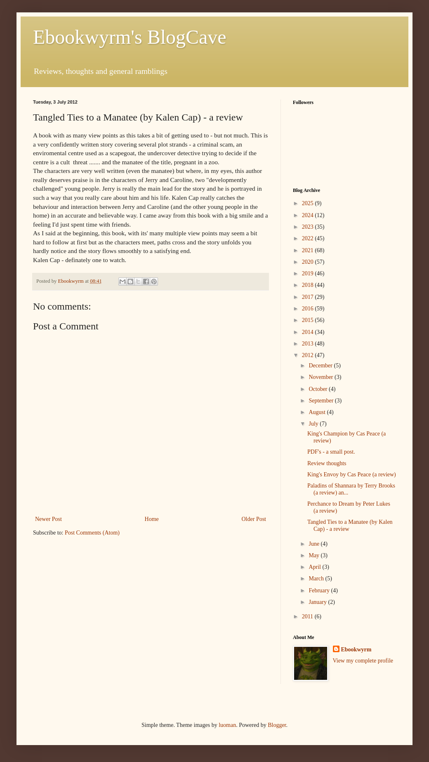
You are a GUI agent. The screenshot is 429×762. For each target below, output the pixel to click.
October (319, 389)
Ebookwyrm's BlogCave (129, 37)
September (322, 401)
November (322, 377)
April (315, 567)
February (320, 590)
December (321, 365)
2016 (308, 308)
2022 (308, 238)
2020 (308, 262)
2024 (308, 215)
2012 (308, 355)
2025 (308, 203)
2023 (308, 227)
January (318, 602)
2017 (308, 297)
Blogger (277, 725)
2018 (308, 285)
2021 (308, 250)
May (315, 555)
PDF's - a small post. (331, 452)
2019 (308, 273)
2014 (308, 332)
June (315, 544)
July (314, 424)
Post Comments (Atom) (92, 533)
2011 (308, 616)
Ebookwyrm (356, 649)
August (318, 412)
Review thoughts (326, 463)
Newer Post (48, 519)
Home (152, 519)
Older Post (254, 519)
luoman (227, 725)
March (317, 578)
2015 (308, 320)
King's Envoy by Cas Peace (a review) (351, 474)
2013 (308, 344)
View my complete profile (363, 661)
